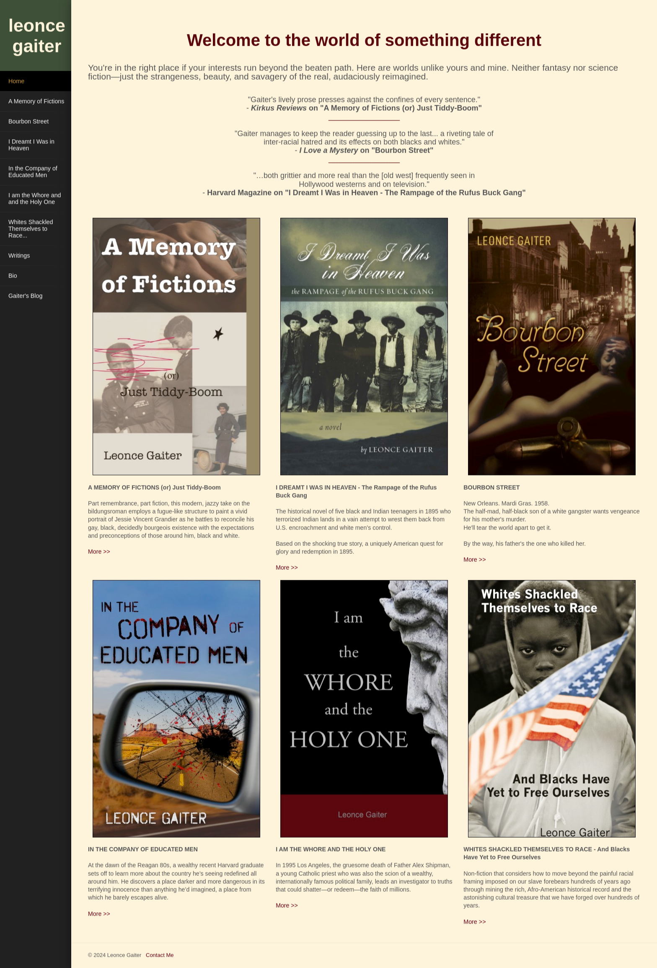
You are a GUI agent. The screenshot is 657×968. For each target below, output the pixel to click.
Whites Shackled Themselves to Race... (30, 228)
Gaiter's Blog (25, 295)
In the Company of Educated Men (32, 171)
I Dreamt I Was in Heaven (31, 144)
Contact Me (159, 954)
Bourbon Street (28, 120)
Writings (19, 255)
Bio (12, 275)
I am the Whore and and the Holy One (34, 198)
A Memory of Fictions (36, 100)
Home (16, 80)
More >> (99, 551)
